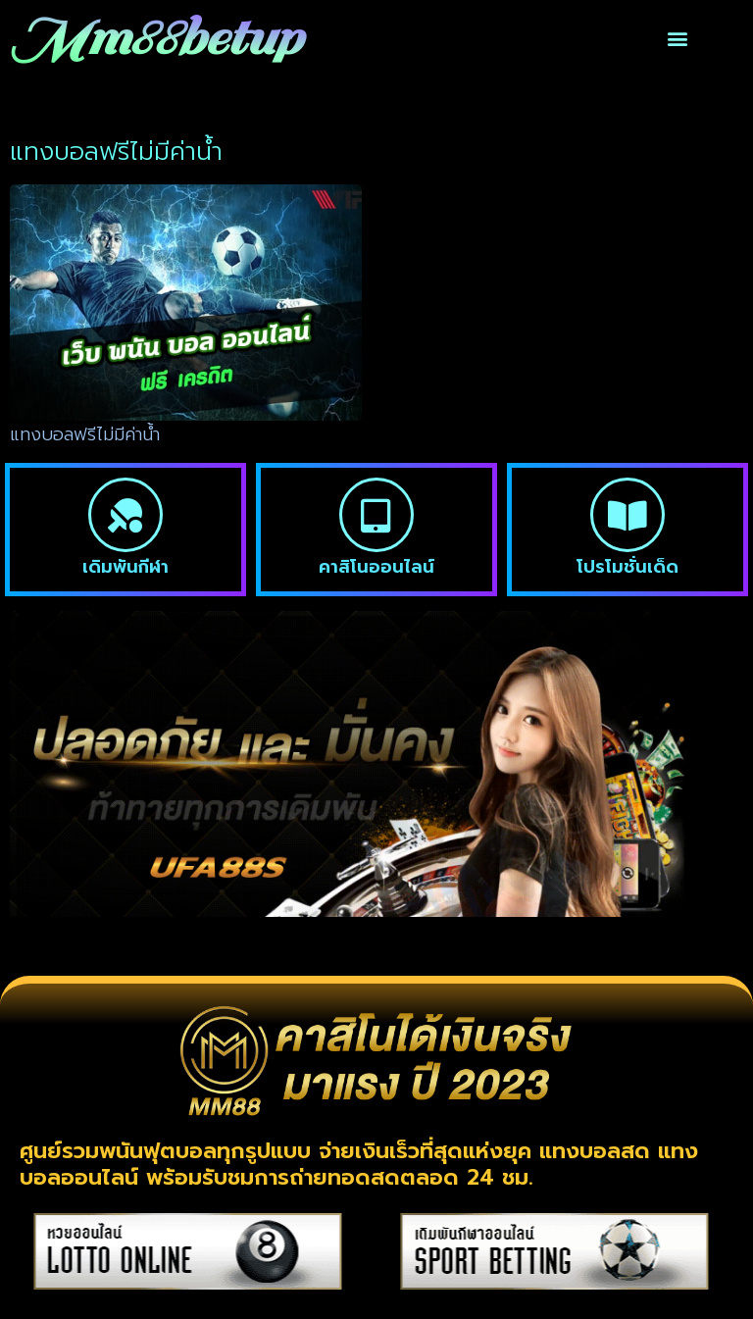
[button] (678, 39)
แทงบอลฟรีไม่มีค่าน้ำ (85, 434)
